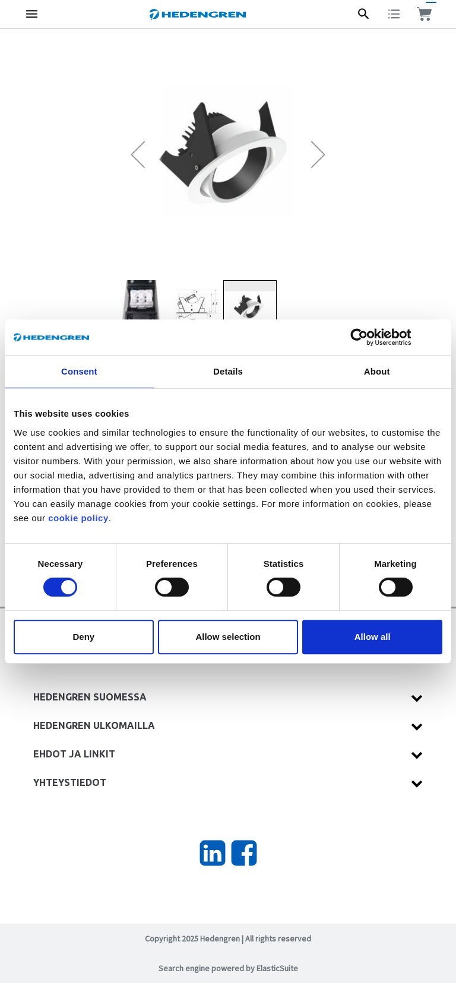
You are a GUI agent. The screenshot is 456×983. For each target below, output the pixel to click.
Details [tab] (228, 371)
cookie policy (78, 518)
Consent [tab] (79, 371)
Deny (83, 637)
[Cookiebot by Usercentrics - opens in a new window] (368, 337)
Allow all (372, 637)
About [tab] (377, 371)
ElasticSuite (277, 968)
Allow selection (227, 637)
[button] (138, 154)
